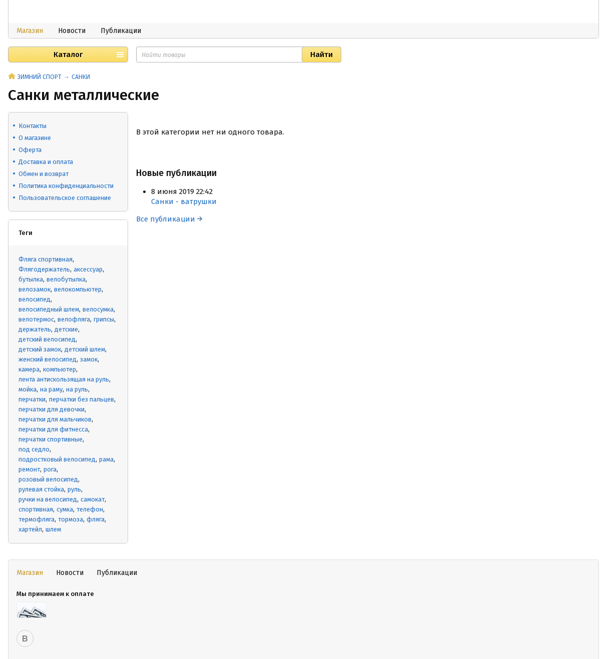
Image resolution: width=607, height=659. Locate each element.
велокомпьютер (78, 289)
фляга (96, 519)
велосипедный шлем (49, 309)
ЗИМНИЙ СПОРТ (40, 77)
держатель (35, 329)
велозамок (35, 289)
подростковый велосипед (57, 459)
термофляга (37, 519)
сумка (65, 509)
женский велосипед (48, 359)
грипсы (104, 319)
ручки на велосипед (48, 499)
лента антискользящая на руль (64, 379)
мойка (28, 389)
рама (106, 459)
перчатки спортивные (51, 439)
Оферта (30, 150)
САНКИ (81, 77)
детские (66, 329)
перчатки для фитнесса (53, 429)
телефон (90, 509)
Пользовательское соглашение (65, 198)
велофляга (74, 319)
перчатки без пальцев (81, 399)
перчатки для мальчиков (55, 419)
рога (50, 469)
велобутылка (66, 279)
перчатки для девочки (52, 409)
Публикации (121, 30)
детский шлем (85, 349)
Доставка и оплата (46, 162)
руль (74, 489)
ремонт (29, 469)
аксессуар (88, 269)
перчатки (32, 399)
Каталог (68, 54)
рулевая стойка (41, 489)
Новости (72, 30)
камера (29, 369)
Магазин (30, 30)
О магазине (35, 138)
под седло (34, 449)
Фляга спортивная (46, 259)
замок (89, 359)
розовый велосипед (48, 479)
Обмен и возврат (44, 174)
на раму (51, 389)
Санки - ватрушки (184, 201)
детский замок (40, 349)
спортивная (36, 509)
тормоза (70, 519)
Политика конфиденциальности (66, 186)
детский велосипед (47, 339)
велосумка (98, 309)
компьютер (59, 369)
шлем (53, 529)
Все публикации (169, 219)
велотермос (36, 319)
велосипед (35, 299)
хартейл (30, 529)
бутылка (31, 279)
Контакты (33, 126)
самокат (93, 499)
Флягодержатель (44, 269)
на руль (77, 389)
